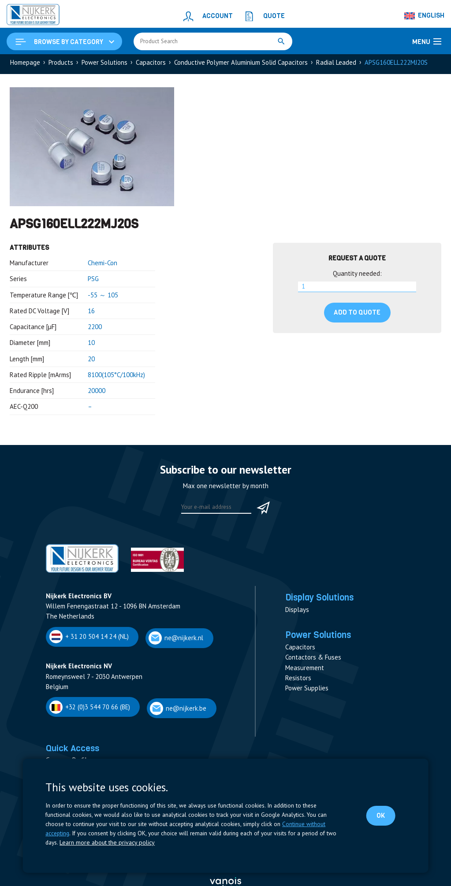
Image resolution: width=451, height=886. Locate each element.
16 (91, 313)
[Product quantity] (357, 289)
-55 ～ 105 (103, 297)
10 (91, 345)
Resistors (298, 683)
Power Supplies (306, 693)
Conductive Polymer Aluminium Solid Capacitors (241, 64)
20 (91, 361)
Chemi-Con (102, 265)
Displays (297, 613)
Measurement (304, 673)
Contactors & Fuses (313, 662)
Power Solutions (104, 64)
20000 (96, 393)
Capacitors (151, 64)
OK (380, 815)
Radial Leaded (336, 64)
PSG (93, 281)
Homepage (25, 64)
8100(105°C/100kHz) (116, 377)
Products (60, 64)
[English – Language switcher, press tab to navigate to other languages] (424, 16)
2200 (95, 329)
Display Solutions (324, 600)
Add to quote (357, 314)
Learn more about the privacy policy (105, 843)
